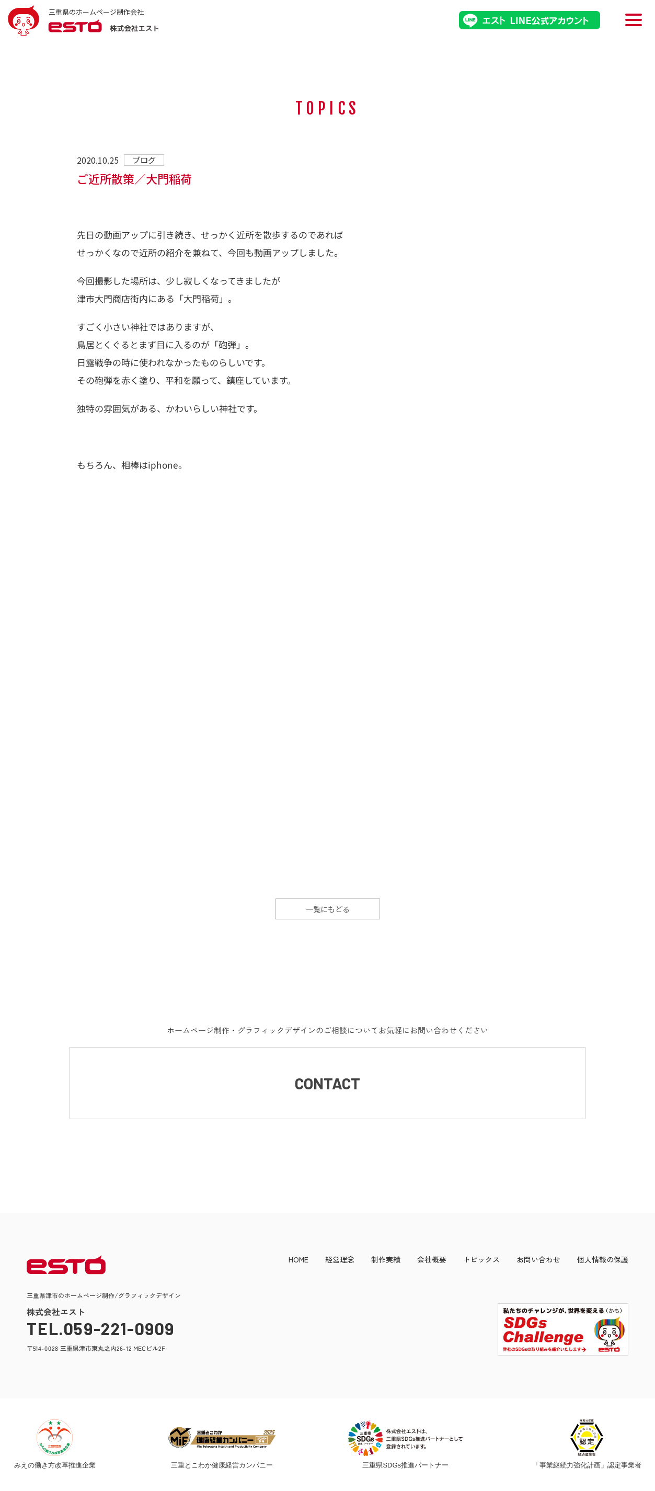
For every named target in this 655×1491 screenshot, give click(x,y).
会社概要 (431, 1260)
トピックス (481, 1260)
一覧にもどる (328, 909)
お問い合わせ (538, 1260)
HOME (298, 1260)
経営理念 (339, 1260)
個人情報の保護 (602, 1260)
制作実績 (385, 1260)
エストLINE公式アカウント (529, 20)
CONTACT (327, 1083)
